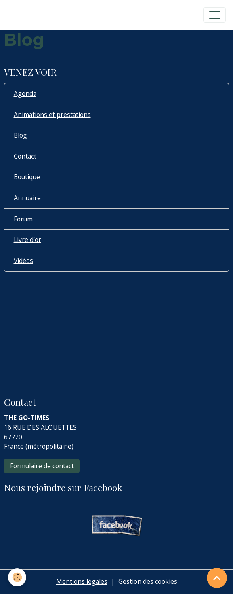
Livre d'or (27, 239)
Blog (20, 135)
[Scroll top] (217, 578)
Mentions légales (81, 581)
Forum (23, 218)
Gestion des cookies (147, 581)
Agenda (25, 93)
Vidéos (23, 260)
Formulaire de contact (42, 465)
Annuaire (27, 197)
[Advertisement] (116, 328)
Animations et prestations (52, 114)
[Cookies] (17, 577)
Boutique (27, 176)
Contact (25, 156)
